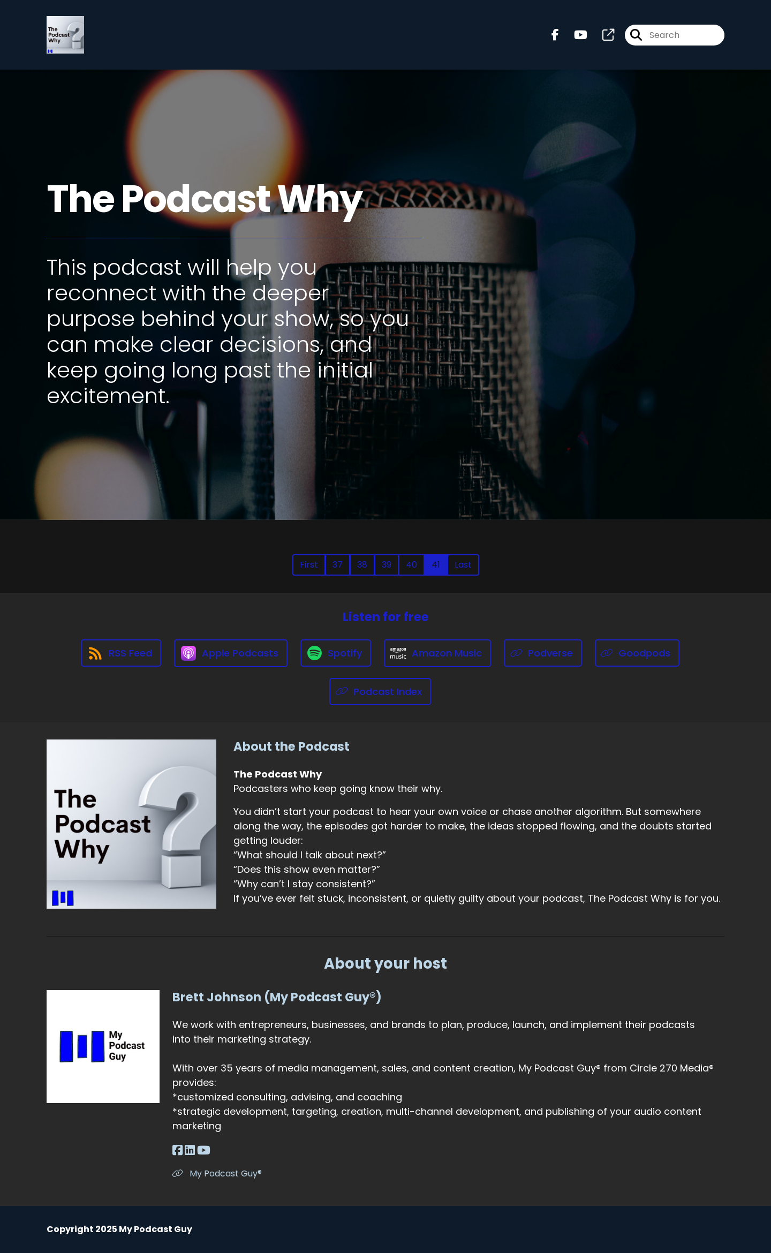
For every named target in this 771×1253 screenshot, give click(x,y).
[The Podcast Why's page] (601, 35)
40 (411, 564)
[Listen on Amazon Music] (437, 653)
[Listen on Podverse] (543, 653)
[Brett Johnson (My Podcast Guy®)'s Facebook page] (177, 1150)
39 (386, 564)
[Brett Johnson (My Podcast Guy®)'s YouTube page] (203, 1150)
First (309, 564)
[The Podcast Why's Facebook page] (555, 35)
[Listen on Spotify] (335, 653)
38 (362, 564)
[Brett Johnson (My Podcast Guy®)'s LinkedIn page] (190, 1150)
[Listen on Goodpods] (637, 653)
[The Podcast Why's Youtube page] (574, 35)
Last (463, 564)
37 (337, 564)
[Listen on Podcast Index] (380, 691)
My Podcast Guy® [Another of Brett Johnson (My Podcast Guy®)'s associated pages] (217, 1173)
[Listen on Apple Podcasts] (231, 653)
